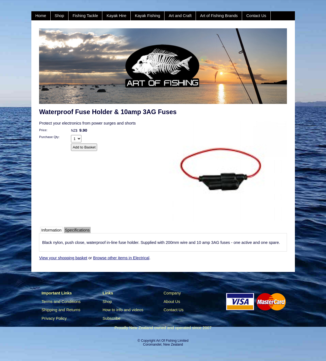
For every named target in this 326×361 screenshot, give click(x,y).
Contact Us (256, 15)
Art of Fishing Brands (219, 15)
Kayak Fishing (147, 15)
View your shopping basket (63, 258)
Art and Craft (180, 15)
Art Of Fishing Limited (172, 341)
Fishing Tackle (85, 15)
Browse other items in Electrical (121, 258)
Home (40, 15)
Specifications (77, 230)
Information (51, 230)
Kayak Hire (116, 15)
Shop (59, 15)
